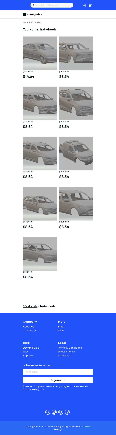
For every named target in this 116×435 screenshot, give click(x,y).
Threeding (25, 5)
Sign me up (58, 380)
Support (28, 355)
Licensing (64, 355)
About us (28, 326)
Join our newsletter (37, 365)
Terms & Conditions (70, 347)
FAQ (25, 351)
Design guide (31, 347)
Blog (61, 326)
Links (61, 330)
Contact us (30, 330)
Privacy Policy (66, 351)
